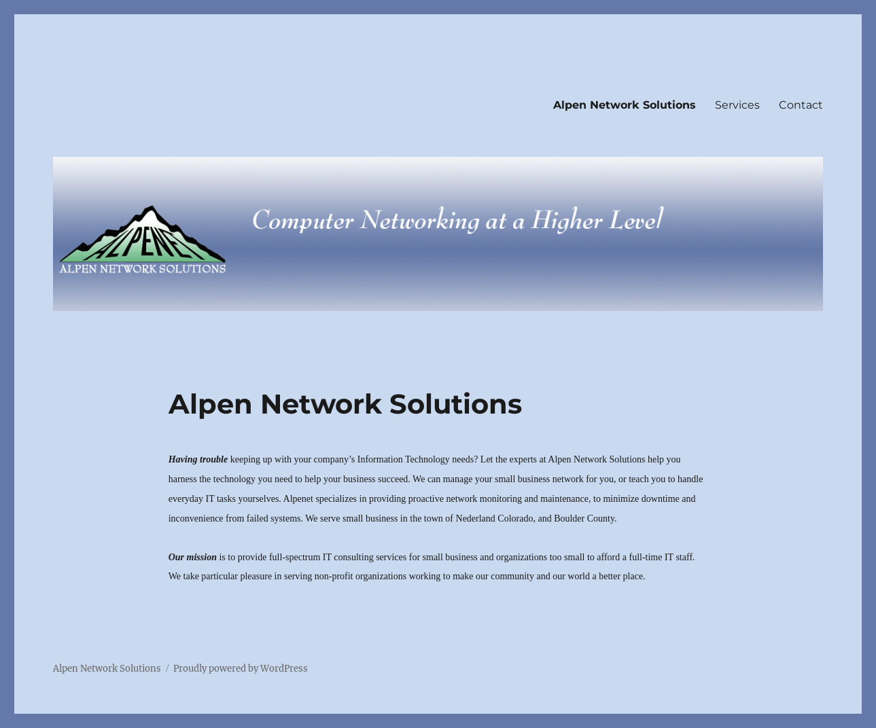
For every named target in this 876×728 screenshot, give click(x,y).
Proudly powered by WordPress (240, 668)
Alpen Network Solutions (624, 104)
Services (737, 104)
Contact (801, 104)
